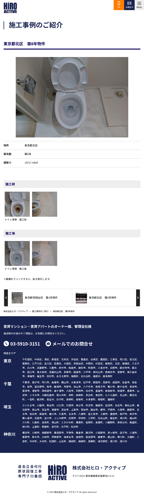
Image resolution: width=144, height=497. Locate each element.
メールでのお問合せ (72, 343)
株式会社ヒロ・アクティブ (16, 311)
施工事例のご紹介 (40, 311)
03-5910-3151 (25, 343)
